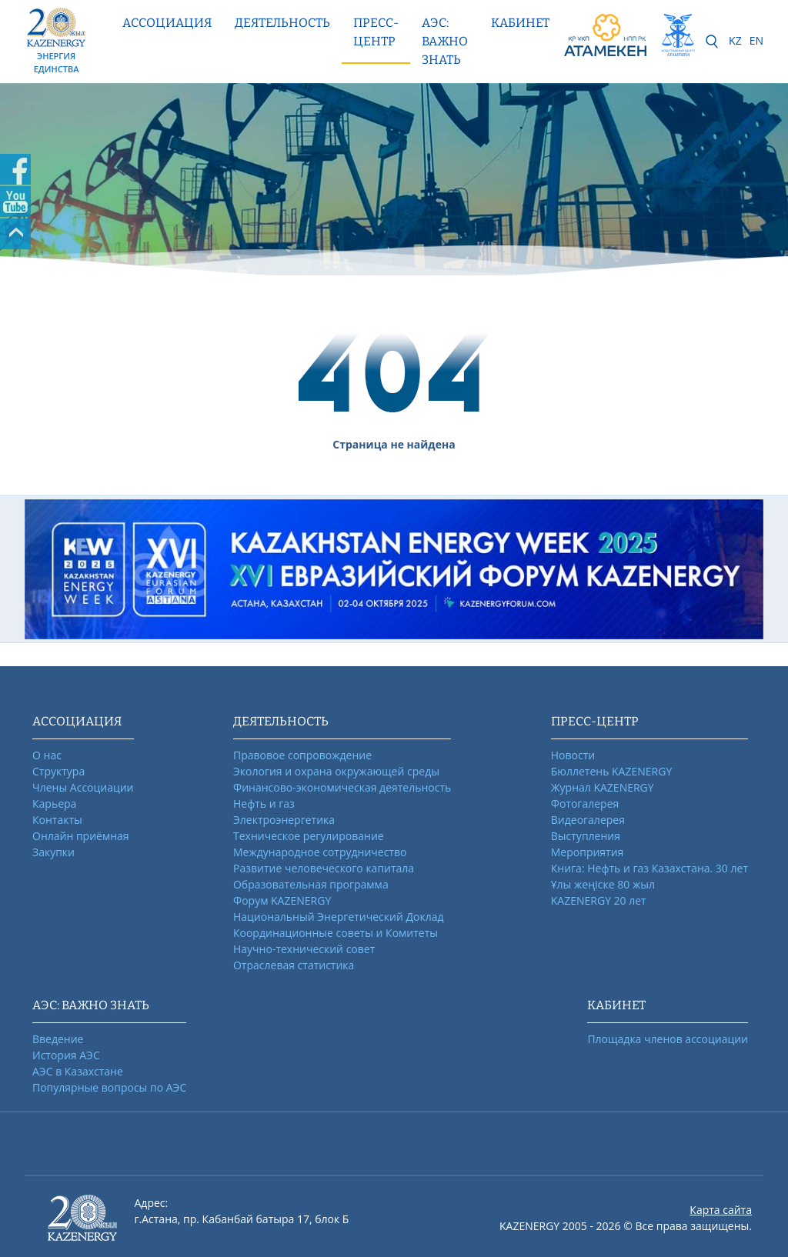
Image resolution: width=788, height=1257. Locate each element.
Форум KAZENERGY (282, 900)
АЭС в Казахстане (77, 1071)
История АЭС (66, 1055)
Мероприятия (587, 852)
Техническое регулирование (308, 836)
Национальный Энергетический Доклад (338, 916)
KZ (735, 40)
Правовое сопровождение (302, 755)
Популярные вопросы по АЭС (109, 1087)
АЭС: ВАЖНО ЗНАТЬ (445, 41)
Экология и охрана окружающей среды (336, 771)
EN (756, 40)
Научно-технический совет (304, 949)
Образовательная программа (311, 884)
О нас (47, 755)
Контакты (57, 819)
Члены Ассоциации (83, 787)
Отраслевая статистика (293, 965)
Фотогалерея (585, 803)
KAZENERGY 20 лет (598, 900)
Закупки (53, 852)
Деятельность (282, 22)
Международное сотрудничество (319, 852)
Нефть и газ (264, 803)
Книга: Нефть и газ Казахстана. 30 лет (649, 868)
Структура (58, 771)
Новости (573, 755)
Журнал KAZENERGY (602, 787)
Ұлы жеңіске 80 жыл (603, 884)
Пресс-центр (376, 31)
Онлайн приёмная (80, 836)
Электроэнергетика (284, 819)
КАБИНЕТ (520, 22)
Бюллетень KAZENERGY (611, 771)
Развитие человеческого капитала (323, 868)
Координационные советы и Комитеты (335, 932)
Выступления (585, 836)
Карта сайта (721, 1209)
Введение (57, 1039)
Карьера (54, 803)
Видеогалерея (588, 819)
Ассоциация (167, 22)
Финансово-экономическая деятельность (342, 787)
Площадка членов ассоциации (667, 1039)
